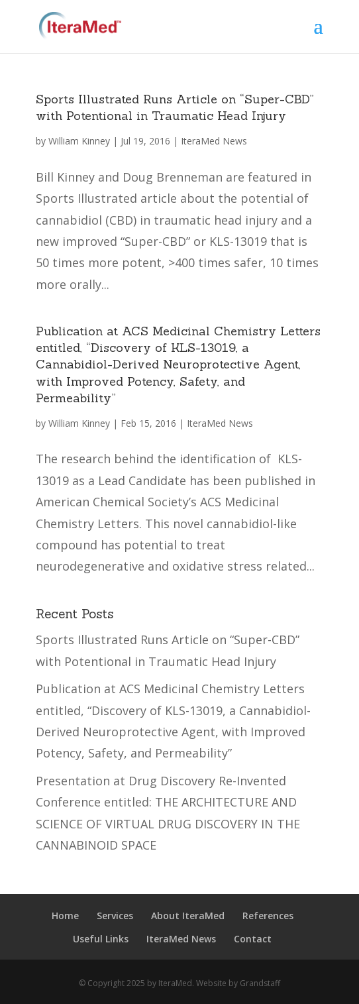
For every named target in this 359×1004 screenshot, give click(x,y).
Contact (253, 938)
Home (65, 915)
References (267, 915)
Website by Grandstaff (238, 983)
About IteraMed (188, 915)
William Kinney (79, 141)
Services (115, 915)
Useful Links (100, 938)
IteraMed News (214, 141)
